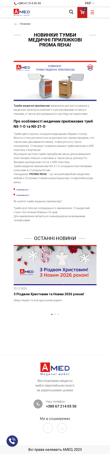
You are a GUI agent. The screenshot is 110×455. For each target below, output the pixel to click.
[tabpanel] (55, 306)
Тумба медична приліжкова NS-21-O (44, 218)
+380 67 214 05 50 (31, 3)
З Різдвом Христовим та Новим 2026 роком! (52, 324)
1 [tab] (51, 346)
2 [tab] (55, 346)
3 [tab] (58, 346)
